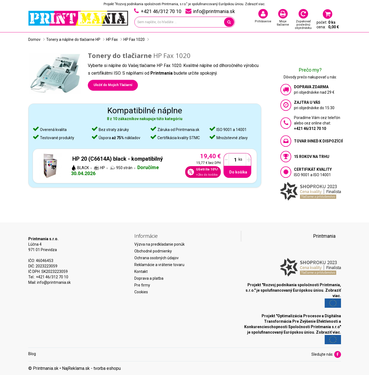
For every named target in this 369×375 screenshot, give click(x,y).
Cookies (141, 292)
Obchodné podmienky (153, 251)
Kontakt (141, 271)
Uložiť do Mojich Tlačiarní (113, 85)
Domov (34, 39)
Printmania (324, 236)
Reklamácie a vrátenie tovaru (159, 265)
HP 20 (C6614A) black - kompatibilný (117, 159)
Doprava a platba (148, 278)
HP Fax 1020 (134, 39)
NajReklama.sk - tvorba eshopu (91, 368)
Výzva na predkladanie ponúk (159, 244)
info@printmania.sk (54, 282)
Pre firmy (142, 285)
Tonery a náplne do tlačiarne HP (73, 39)
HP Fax (112, 39)
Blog (32, 354)
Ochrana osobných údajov (156, 258)
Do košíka (238, 172)
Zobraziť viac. (255, 4)
